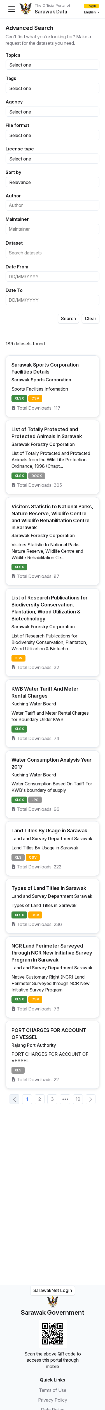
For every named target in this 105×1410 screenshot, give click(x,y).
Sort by (13, 172)
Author (13, 196)
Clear (90, 318)
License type (20, 149)
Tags (11, 78)
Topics (13, 55)
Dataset (14, 243)
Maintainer (17, 219)
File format (17, 125)
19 (78, 1099)
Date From (17, 267)
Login (91, 6)
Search (68, 318)
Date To (14, 290)
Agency (14, 102)
